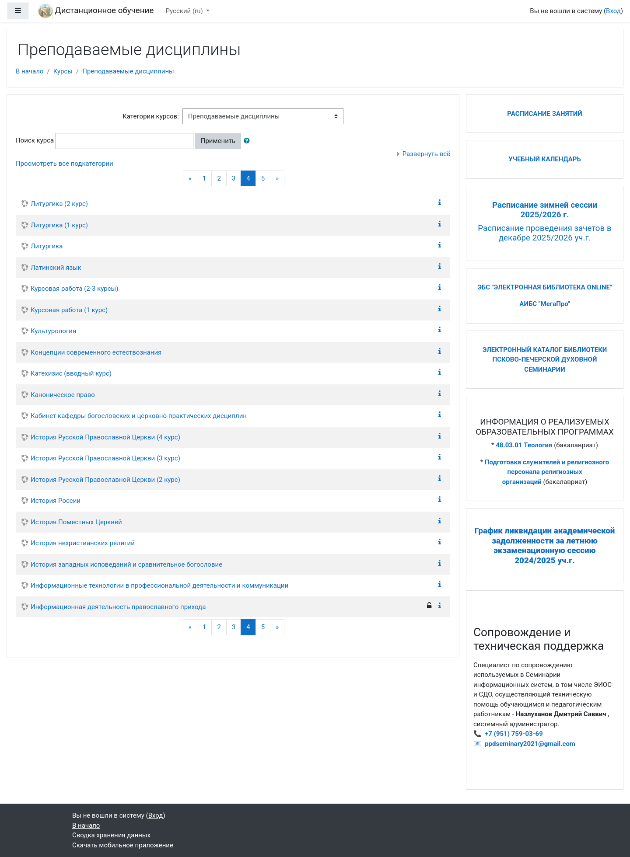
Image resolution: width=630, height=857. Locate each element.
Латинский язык (56, 268)
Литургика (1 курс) (59, 225)
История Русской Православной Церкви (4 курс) (105, 437)
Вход (613, 11)
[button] (248, 141)
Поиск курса (35, 140)
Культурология (53, 331)
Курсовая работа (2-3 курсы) (74, 289)
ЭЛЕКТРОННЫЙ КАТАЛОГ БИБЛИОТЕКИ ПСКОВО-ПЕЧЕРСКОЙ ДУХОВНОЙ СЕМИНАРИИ (545, 359)
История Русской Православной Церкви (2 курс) (105, 480)
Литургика (47, 246)
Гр (545, 545)
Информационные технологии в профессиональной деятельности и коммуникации (159, 585)
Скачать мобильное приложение (122, 845)
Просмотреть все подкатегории (64, 163)
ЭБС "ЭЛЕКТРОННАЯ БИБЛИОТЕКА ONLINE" (544, 287)
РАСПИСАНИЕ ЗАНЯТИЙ (544, 114)
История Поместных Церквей (76, 522)
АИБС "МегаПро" (544, 304)
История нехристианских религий (83, 543)
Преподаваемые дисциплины (128, 71)
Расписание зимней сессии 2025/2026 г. (544, 210)
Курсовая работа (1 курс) (69, 310)
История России (55, 501)
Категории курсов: (150, 116)
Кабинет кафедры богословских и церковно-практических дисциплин (139, 416)
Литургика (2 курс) (59, 204)
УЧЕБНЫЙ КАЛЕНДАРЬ (544, 159)
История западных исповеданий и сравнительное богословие (126, 564)
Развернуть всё (426, 154)
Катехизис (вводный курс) (71, 373)
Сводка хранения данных (111, 835)
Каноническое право (63, 395)
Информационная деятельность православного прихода (118, 607)
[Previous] (190, 179)
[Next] (277, 179)
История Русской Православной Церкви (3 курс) (105, 458)
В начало (29, 71)
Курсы (63, 71)
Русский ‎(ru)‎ (185, 11)
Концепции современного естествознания (96, 352)
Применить (218, 141)
